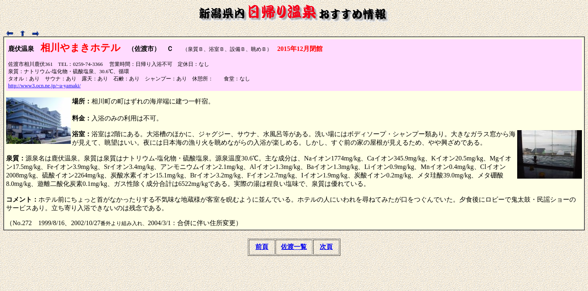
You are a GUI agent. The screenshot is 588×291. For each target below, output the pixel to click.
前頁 (261, 246)
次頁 (326, 246)
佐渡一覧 (294, 246)
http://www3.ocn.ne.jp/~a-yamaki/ (44, 85)
